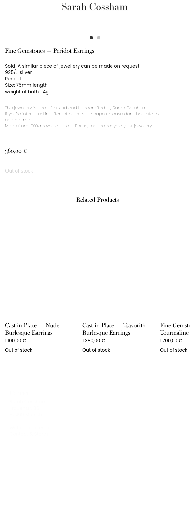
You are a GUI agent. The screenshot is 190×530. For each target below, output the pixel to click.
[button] (91, 37)
